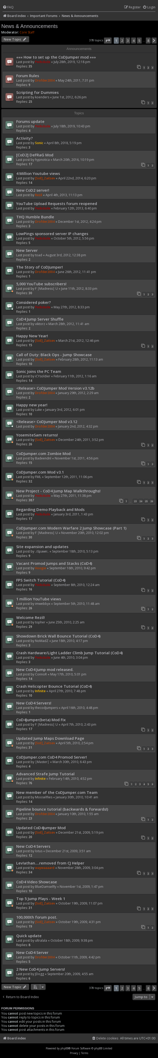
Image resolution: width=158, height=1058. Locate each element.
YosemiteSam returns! (37, 434)
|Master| (42, 762)
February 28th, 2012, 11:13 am (80, 359)
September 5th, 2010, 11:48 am (77, 603)
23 (135, 501)
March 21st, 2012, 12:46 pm (78, 340)
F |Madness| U (46, 288)
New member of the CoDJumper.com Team (57, 792)
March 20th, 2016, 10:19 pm (73, 159)
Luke (38, 409)
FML (38, 477)
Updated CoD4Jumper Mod (41, 827)
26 (151, 501)
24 (140, 501)
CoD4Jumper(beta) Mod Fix (41, 719)
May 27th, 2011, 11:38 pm (73, 495)
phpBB (64, 1048)
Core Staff (27, 32)
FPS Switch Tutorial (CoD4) (40, 580)
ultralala (41, 940)
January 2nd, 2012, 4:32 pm (78, 426)
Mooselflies (43, 797)
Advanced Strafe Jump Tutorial (45, 773)
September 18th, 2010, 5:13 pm (75, 551)
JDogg (39, 974)
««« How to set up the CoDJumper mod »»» (56, 57)
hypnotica (42, 159)
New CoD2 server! (32, 190)
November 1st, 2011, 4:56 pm (76, 458)
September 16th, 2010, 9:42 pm (72, 568)
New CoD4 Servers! (33, 703)
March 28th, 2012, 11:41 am (68, 324)
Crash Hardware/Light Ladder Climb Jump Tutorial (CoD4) (69, 652)
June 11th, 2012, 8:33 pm (79, 288)
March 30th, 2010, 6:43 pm (72, 762)
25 (146, 501)
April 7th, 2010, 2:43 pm (78, 724)
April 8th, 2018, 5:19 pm (64, 143)
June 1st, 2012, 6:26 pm (70, 97)
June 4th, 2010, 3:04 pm (71, 657)
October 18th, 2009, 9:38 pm (71, 940)
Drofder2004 (45, 80)
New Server (27, 250)
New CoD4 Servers (33, 846)
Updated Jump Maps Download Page (50, 738)
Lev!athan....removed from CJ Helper (50, 863)
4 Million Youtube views (38, 173)
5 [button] (139, 40)
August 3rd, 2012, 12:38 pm (66, 255)
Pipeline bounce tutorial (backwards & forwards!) (62, 809)
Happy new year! (31, 404)
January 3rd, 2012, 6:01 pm (65, 409)
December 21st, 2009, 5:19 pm (81, 832)
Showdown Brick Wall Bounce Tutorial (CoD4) (58, 636)
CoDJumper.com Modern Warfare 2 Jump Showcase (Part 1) (71, 528)
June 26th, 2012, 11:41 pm (77, 272)
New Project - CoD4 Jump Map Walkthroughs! (58, 490)
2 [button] (122, 40)
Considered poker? (33, 302)
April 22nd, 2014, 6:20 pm (77, 178)
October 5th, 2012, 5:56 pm (74, 238)
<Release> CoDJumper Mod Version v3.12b (55, 388)
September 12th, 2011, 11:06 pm (68, 477)
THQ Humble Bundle (35, 216)
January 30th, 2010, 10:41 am (77, 797)
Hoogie (40, 568)
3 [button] (128, 40)
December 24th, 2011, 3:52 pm (81, 439)
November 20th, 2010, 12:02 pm (85, 533)
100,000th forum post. (36, 917)
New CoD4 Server (32, 952)
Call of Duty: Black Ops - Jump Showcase (54, 354)
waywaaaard (44, 868)
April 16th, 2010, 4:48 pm (79, 708)
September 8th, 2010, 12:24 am (77, 585)
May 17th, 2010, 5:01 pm (68, 674)
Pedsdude (42, 62)
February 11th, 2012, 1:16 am (75, 376)
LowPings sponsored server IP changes (52, 233)
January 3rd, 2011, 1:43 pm (73, 514)
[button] (108, 40)
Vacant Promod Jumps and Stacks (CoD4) (54, 563)
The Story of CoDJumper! (39, 267)
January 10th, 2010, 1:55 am (78, 814)
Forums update (30, 121)
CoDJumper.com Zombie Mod (43, 453)
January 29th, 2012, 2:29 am (78, 393)
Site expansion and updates (42, 546)
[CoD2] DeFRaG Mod (34, 154)
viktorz (40, 324)
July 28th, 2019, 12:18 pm (72, 62)
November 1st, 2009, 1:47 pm (81, 886)
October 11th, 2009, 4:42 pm (79, 957)
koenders (42, 97)
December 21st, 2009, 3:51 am (68, 851)
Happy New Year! (32, 335)
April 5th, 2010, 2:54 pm (75, 743)
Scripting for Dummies (37, 92)
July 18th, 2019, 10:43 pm (72, 126)
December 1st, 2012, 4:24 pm (79, 221)
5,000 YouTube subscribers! (41, 283)
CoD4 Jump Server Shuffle (40, 319)
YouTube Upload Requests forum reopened (56, 203)
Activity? (24, 138)
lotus (38, 851)
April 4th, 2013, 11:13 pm (64, 195)
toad (38, 255)
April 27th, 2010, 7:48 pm (67, 691)
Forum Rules (27, 75)
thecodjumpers (46, 708)
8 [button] (148, 40)
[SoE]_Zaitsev (45, 178)
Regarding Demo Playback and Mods (50, 509)
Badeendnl (43, 458)
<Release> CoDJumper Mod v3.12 (46, 421)
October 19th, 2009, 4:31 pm (79, 922)
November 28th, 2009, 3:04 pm (81, 868)
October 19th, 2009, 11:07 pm (80, 903)
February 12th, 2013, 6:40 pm (75, 208)
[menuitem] (8, 7)
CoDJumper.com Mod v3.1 (40, 472)
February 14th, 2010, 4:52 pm (70, 778)
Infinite (40, 691)
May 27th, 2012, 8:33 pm (72, 307)
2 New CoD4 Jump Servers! (40, 969)
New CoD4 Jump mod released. (45, 669)
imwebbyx (42, 603)
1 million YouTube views (38, 598)
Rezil (38, 195)
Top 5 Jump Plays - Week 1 (40, 898)
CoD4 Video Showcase (36, 881)
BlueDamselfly (45, 886)
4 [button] (133, 40)
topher (40, 622)
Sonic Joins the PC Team (38, 371)
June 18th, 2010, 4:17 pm (70, 641)
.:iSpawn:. (42, 551)
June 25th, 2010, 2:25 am (66, 622)
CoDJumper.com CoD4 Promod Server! (51, 757)
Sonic (39, 143)
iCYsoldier (42, 376)
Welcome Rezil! (30, 617)
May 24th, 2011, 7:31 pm (76, 80)
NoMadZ (41, 641)
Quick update (29, 935)
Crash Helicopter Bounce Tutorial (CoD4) (54, 686)
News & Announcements (29, 26)
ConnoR (41, 674)
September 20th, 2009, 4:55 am (70, 974)
